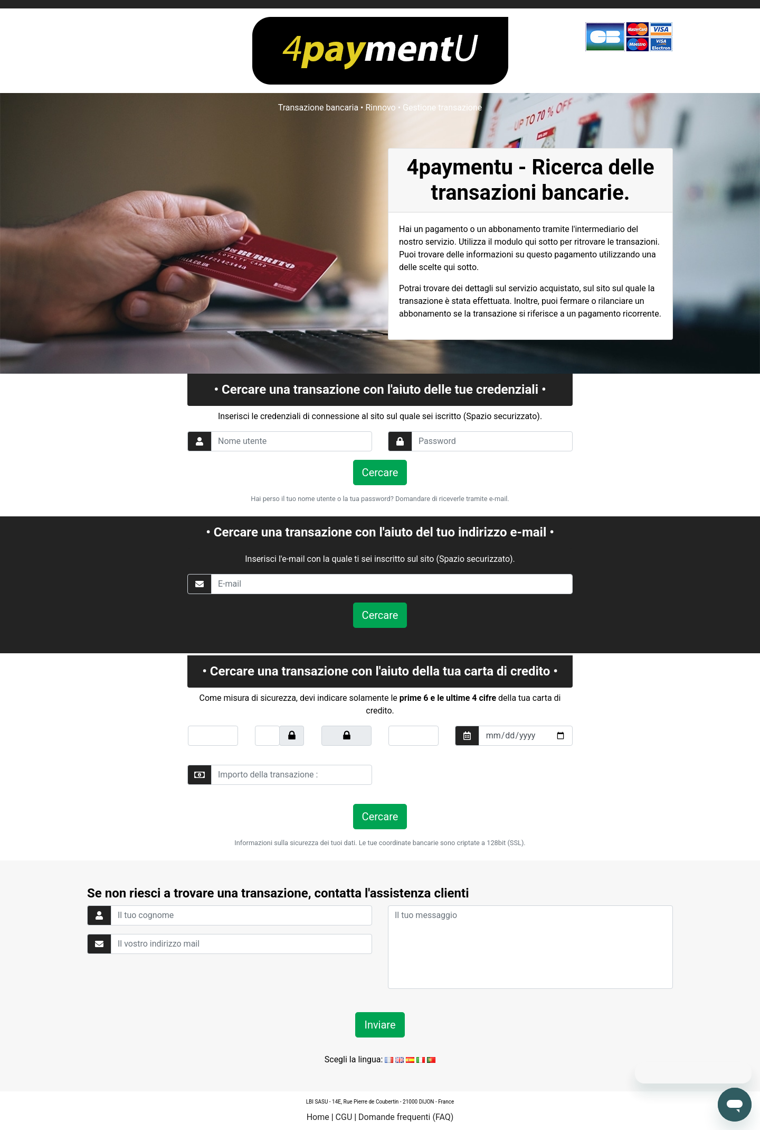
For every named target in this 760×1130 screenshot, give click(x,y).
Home (318, 1117)
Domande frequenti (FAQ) (405, 1117)
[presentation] (460, 774)
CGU (344, 1117)
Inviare (379, 1024)
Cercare (380, 472)
